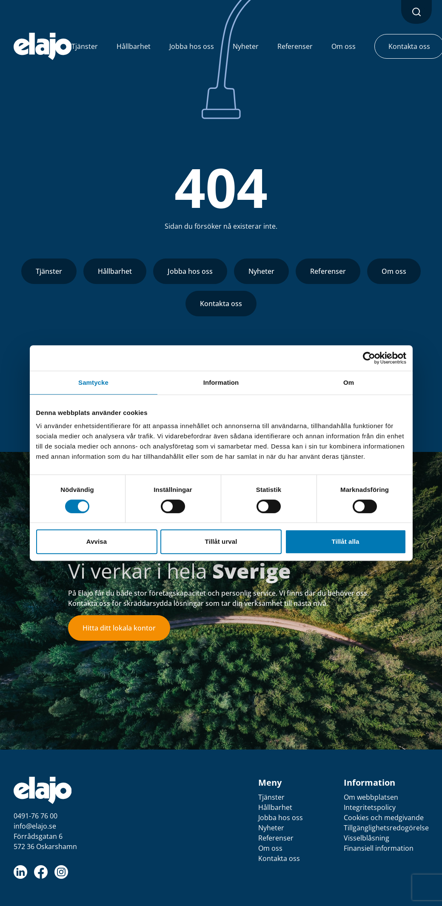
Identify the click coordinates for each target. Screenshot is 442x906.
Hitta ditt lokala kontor (119, 628)
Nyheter (261, 271)
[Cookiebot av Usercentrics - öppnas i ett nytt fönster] (369, 358)
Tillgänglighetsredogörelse (386, 827)
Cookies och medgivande (384, 817)
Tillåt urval (221, 541)
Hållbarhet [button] (134, 46)
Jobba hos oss (190, 271)
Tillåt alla (345, 541)
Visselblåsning (366, 838)
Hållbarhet (115, 271)
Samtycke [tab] (93, 382)
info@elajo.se (35, 826)
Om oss (394, 271)
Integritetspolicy (370, 807)
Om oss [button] (343, 46)
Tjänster (49, 271)
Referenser (328, 271)
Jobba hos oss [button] (191, 46)
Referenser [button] (295, 46)
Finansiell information (378, 848)
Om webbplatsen (371, 797)
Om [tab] (348, 382)
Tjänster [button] (84, 46)
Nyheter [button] (246, 46)
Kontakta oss (221, 303)
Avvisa (96, 541)
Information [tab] (221, 382)
